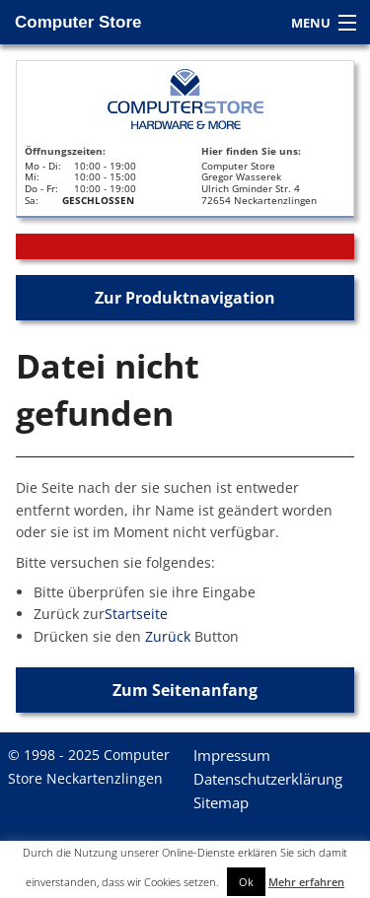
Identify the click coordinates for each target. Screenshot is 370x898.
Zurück (167, 636)
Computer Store (78, 22)
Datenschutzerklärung (267, 779)
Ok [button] (246, 881)
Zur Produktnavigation (185, 298)
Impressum (231, 755)
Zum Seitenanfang (185, 690)
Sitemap (221, 802)
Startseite (136, 613)
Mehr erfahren (306, 881)
